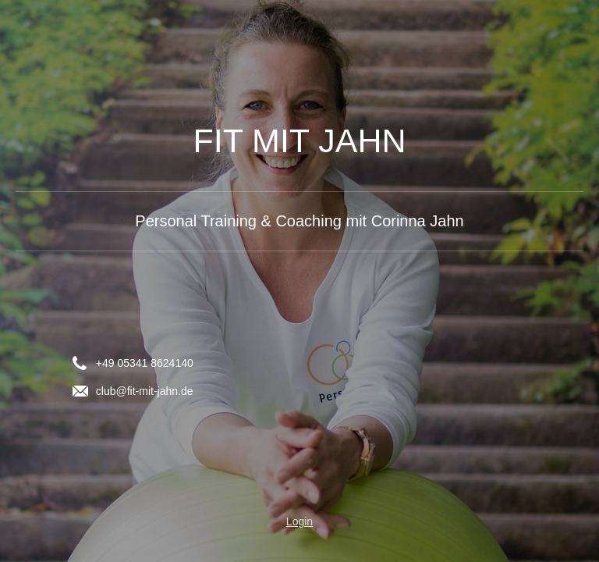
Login (299, 521)
